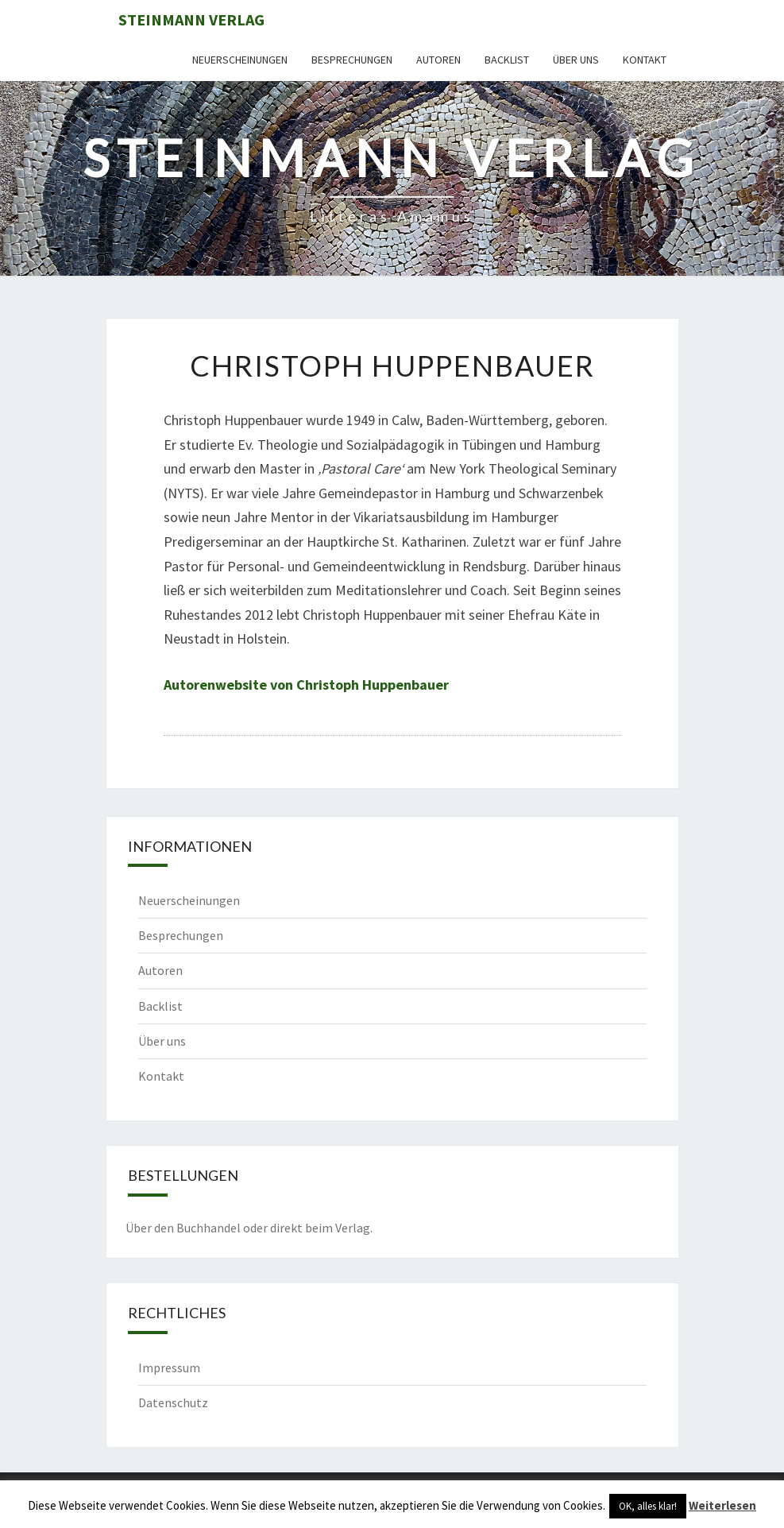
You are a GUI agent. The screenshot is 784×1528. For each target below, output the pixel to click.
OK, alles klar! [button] (648, 1506)
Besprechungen (351, 59)
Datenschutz (173, 1402)
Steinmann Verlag (191, 19)
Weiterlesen (722, 1505)
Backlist (507, 59)
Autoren (438, 59)
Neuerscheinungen (240, 59)
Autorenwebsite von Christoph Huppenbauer (306, 684)
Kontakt (644, 59)
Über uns (576, 59)
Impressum (169, 1367)
